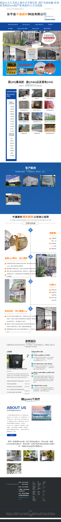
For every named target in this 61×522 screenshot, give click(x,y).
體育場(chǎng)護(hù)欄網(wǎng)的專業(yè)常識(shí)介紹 (43, 373)
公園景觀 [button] (21, 514)
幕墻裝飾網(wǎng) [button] (17, 513)
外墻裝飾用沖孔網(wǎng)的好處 (40, 385)
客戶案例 (10, 28)
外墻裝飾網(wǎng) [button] (10, 514)
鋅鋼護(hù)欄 (37, 133)
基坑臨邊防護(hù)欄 (50, 133)
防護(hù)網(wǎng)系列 (11, 134)
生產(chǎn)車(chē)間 (22, 28)
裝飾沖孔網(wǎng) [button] (43, 513)
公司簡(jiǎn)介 (44, 483)
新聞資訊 (50, 24)
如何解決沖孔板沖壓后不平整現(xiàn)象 (15, 381)
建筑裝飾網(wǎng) (24, 110)
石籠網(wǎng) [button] (40, 514)
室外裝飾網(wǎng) (50, 110)
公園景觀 (12, 116)
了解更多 (12, 435)
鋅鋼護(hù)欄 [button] (46, 514)
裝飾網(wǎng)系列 (11, 103)
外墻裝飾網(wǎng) (50, 98)
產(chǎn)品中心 (26, 24)
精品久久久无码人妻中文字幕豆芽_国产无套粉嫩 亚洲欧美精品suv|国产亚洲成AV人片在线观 (29, 4)
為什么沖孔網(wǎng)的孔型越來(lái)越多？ (16, 389)
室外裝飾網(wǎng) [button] (35, 513)
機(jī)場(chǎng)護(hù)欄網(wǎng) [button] (30, 514)
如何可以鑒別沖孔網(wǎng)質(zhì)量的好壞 (42, 363)
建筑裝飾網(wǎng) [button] (51, 513)
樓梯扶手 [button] (16, 514)
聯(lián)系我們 (47, 28)
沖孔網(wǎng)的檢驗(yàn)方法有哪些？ (41, 355)
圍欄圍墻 (12, 114)
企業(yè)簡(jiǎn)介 (39, 24)
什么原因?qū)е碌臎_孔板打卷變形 (14, 392)
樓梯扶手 (12, 111)
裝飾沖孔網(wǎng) (37, 110)
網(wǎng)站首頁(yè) (13, 24)
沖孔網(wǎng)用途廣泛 (12, 383)
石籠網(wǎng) (24, 133)
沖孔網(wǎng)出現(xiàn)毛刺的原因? (14, 386)
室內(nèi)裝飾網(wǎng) (24, 121)
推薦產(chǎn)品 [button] (9, 513)
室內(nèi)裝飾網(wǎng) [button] (26, 513)
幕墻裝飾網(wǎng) (37, 121)
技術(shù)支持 (35, 28)
